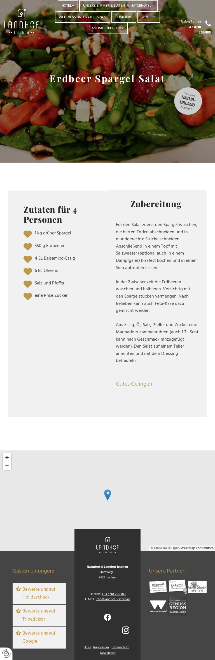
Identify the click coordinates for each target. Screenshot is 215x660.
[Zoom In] (7, 457)
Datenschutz (120, 647)
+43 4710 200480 (199, 29)
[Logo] (21, 21)
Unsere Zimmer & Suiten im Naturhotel (117, 6)
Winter (147, 17)
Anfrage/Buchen (106, 28)
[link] (68, 5)
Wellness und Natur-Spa (81, 17)
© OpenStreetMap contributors (191, 548)
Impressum (101, 647)
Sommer (122, 17)
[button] (107, 495)
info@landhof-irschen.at (113, 599)
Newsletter (108, 653)
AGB (87, 647)
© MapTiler (159, 548)
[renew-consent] (6, 653)
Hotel (67, 6)
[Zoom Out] (7, 466)
